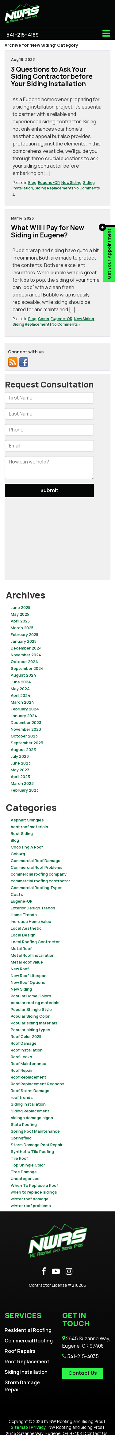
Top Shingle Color (28, 1165)
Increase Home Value (31, 921)
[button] (22, 35)
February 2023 (25, 790)
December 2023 (26, 722)
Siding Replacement (53, 188)
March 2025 (22, 627)
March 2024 (22, 702)
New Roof (20, 969)
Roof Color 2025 (26, 1036)
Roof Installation (27, 1050)
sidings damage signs (32, 1117)
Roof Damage (23, 1043)
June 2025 (20, 607)
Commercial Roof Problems (37, 867)
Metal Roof (21, 948)
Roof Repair (22, 1070)
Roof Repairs (20, 1351)
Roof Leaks (21, 1056)
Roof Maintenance (28, 1063)
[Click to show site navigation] (106, 33)
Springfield (21, 1138)
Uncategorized (25, 1178)
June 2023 (21, 763)
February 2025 (24, 634)
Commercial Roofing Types (37, 887)
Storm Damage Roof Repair (37, 1144)
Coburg (18, 854)
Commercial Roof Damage (35, 860)
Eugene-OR (49, 182)
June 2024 (21, 682)
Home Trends (24, 914)
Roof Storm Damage (30, 1090)
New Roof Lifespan (29, 975)
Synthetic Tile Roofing (32, 1151)
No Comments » (66, 324)
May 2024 (20, 688)
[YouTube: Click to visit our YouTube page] (55, 1272)
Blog (32, 182)
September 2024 (27, 668)
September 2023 (27, 742)
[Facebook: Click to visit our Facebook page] (43, 1272)
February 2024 (25, 709)
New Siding (71, 182)
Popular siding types (30, 1029)
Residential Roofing (28, 1330)
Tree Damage (24, 1172)
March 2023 (22, 783)
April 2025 (20, 621)
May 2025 (20, 614)
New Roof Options (28, 982)
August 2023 (23, 749)
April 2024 (20, 695)
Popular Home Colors (31, 996)
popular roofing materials (35, 1002)
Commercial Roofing (29, 1340)
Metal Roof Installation (33, 955)
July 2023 (20, 756)
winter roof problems (31, 1205)
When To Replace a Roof (34, 1185)
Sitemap (19, 1427)
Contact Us (82, 1373)
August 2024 (23, 675)
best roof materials (29, 826)
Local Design (23, 935)
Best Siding (22, 833)
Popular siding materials (34, 1023)
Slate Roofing (24, 1124)
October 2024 (24, 661)
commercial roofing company (39, 874)
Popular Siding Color (30, 1016)
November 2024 (26, 655)
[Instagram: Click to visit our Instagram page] (69, 1272)
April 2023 (20, 776)
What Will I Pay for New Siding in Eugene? (47, 231)
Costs (43, 318)
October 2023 (24, 736)
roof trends (22, 1097)
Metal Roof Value (27, 962)
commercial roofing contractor (40, 881)
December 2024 (26, 648)
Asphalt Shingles (27, 820)
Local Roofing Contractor (35, 941)
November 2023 (26, 729)
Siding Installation (28, 1104)
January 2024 (24, 715)
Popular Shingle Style (31, 1009)
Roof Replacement (28, 1077)
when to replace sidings (34, 1192)
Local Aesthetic (26, 928)
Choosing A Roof (27, 847)
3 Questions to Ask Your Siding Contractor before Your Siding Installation (52, 76)
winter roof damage (29, 1199)
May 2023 (20, 770)
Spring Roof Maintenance (35, 1131)
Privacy (38, 1427)
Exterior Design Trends (33, 908)
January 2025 (23, 641)
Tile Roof (19, 1158)
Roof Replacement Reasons (37, 1084)
